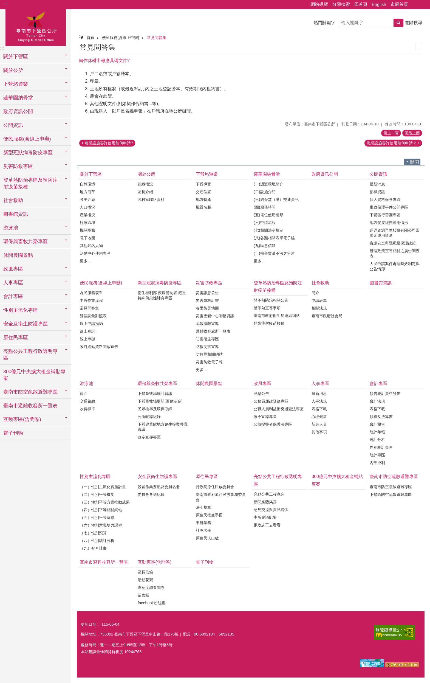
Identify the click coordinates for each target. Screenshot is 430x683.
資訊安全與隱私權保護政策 (393, 243)
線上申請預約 (91, 323)
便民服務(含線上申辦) (120, 37)
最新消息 (377, 184)
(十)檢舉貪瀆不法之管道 (274, 253)
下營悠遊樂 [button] (15, 84)
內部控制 (377, 462)
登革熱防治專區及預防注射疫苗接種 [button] (30, 183)
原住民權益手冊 (209, 515)
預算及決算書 (381, 416)
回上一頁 (391, 133)
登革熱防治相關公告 (271, 300)
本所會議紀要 (265, 517)
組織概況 (145, 184)
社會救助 (320, 282)
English (379, 4)
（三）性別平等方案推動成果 (105, 502)
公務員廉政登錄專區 (271, 401)
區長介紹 (145, 192)
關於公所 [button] (13, 70)
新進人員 (319, 424)
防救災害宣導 (207, 346)
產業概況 (87, 215)
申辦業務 (203, 523)
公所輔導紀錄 (149, 416)
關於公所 (146, 174)
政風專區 (262, 383)
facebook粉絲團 (151, 603)
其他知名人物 (91, 245)
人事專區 (320, 383)
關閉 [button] (414, 161)
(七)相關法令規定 (268, 230)
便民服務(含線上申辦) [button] (27, 139)
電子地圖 (87, 238)
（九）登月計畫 (93, 548)
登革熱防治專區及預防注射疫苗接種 (278, 286)
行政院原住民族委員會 (215, 487)
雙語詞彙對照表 (93, 316)
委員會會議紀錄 (151, 494)
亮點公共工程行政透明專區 (278, 480)
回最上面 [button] (412, 133)
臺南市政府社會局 (327, 316)
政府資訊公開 (18, 111)
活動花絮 (145, 580)
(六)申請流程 (265, 222)
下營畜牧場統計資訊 (155, 393)
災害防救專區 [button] (18, 166)
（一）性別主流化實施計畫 (103, 487)
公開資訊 (378, 174)
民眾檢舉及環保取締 (155, 409)
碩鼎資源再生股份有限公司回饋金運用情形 (395, 233)
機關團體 (87, 230)
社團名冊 (203, 530)
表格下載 (319, 409)
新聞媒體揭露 (265, 502)
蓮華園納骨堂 (267, 174)
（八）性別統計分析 (97, 540)
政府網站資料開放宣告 (99, 346)
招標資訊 (377, 192)
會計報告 (377, 424)
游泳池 (86, 383)
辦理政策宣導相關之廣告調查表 (395, 253)
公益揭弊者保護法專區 (273, 424)
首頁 (90, 37)
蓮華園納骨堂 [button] (18, 97)
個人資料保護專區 (385, 199)
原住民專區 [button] (15, 337)
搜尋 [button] (398, 23)
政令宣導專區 (149, 437)
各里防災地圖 (207, 308)
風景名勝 (203, 207)
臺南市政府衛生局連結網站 (277, 315)
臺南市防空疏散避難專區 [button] (30, 392)
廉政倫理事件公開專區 (389, 207)
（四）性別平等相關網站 (101, 510)
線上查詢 (87, 331)
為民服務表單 (91, 293)
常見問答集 (156, 37)
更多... (85, 261)
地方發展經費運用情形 (389, 222)
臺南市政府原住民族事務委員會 (221, 497)
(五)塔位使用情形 (268, 215)
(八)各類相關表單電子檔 (274, 238)
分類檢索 (341, 4)
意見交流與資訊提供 (271, 509)
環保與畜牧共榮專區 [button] (25, 241)
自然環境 (87, 184)
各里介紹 (87, 199)
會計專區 (378, 383)
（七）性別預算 (93, 533)
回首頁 (360, 4)
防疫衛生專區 (207, 339)
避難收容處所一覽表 (213, 331)
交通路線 (87, 401)
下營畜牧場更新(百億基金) (160, 401)
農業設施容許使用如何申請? (109, 143)
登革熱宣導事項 (267, 308)
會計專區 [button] (13, 296)
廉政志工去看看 (267, 525)
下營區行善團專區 (385, 215)
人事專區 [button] (13, 282)
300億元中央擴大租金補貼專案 (34, 375)
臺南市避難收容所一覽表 (30, 405)
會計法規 (377, 401)
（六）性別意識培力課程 (101, 525)
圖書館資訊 (15, 214)
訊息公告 (261, 393)
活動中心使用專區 (95, 253)
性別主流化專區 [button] (20, 310)
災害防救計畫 (207, 300)
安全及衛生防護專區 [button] (25, 324)
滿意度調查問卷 (151, 587)
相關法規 (319, 308)
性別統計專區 (381, 447)
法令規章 (203, 507)
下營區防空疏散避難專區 (391, 494)
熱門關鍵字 (324, 22)
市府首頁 (399, 4)
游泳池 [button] (10, 228)
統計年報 (377, 432)
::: (6, 3)
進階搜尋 (413, 22)
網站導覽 (319, 4)
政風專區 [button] (13, 269)
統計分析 (377, 439)
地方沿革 (87, 192)
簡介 (315, 293)
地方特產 (203, 199)
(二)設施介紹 (265, 192)
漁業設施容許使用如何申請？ (392, 143)
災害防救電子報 (209, 362)
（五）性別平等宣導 (97, 517)
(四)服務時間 (265, 207)
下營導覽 (203, 184)
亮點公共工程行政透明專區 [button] (30, 354)
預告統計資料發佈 (385, 393)
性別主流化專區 (95, 476)
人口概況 (87, 207)
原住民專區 (207, 476)
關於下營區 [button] (15, 56)
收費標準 (87, 409)
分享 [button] (415, 4)
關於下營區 (91, 174)
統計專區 (377, 455)
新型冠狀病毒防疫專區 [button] (28, 152)
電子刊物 (13, 433)
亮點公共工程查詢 (269, 494)
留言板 (143, 595)
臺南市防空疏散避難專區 (394, 476)
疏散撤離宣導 (207, 323)
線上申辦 (87, 339)
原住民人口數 (207, 538)
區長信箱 (145, 572)
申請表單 (319, 300)
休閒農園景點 (18, 255)
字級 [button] (422, 4)
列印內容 (418, 46)
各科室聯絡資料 (151, 199)
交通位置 (203, 192)
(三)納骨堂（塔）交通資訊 (276, 199)
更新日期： (90, 624)
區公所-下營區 (35, 26)
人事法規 (319, 401)
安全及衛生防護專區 (157, 476)
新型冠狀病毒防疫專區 (160, 282)
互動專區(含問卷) (154, 562)
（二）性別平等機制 (97, 494)
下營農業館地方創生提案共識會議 (163, 427)
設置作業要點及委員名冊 (159, 487)
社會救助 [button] (13, 200)
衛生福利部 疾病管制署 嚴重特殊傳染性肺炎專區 (162, 295)
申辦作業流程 (91, 300)
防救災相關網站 (209, 354)
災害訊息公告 (207, 293)
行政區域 (87, 222)
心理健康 (319, 416)
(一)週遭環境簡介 (268, 184)
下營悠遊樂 (207, 174)
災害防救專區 (209, 282)
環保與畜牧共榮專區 (157, 383)
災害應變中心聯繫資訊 (215, 316)
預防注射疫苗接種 (269, 323)
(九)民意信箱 (265, 245)
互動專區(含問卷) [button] (22, 419)
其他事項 (319, 432)
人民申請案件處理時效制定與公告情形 (395, 266)
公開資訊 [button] (13, 125)
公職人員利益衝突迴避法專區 (279, 409)
